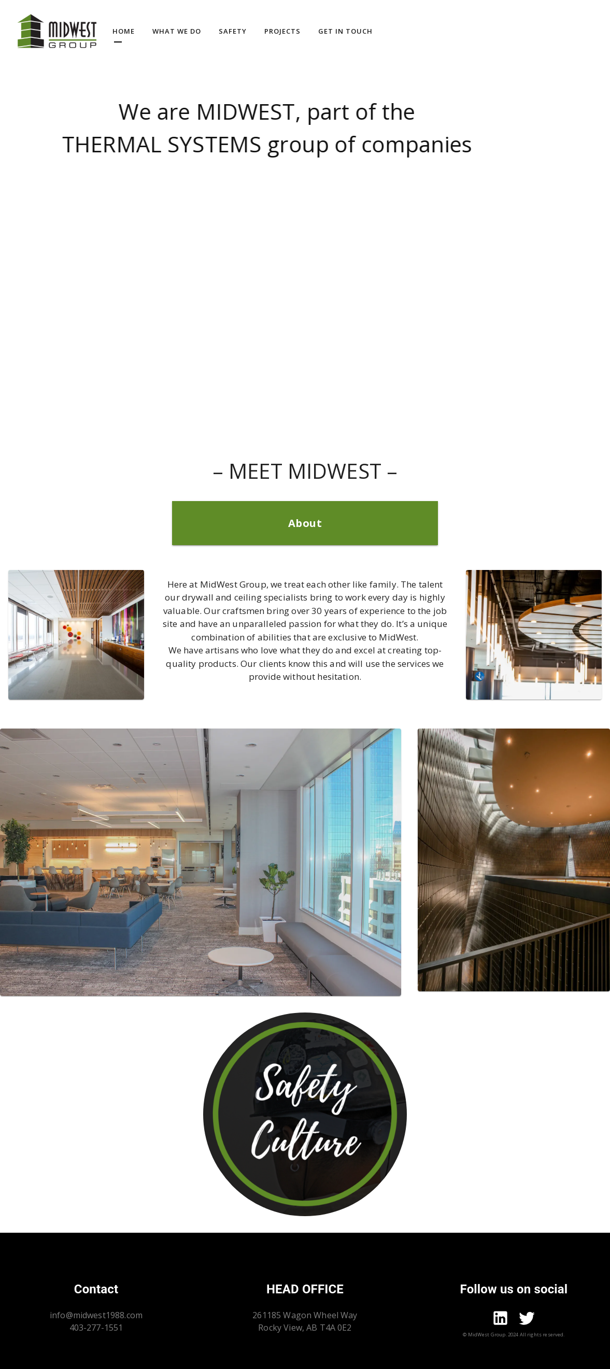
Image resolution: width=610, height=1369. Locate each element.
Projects (282, 31)
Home (123, 31)
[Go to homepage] (57, 31)
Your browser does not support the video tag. (305, 243)
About (305, 523)
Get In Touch (345, 31)
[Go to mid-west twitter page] (527, 1320)
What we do (176, 31)
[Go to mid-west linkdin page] (500, 1320)
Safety (233, 31)
